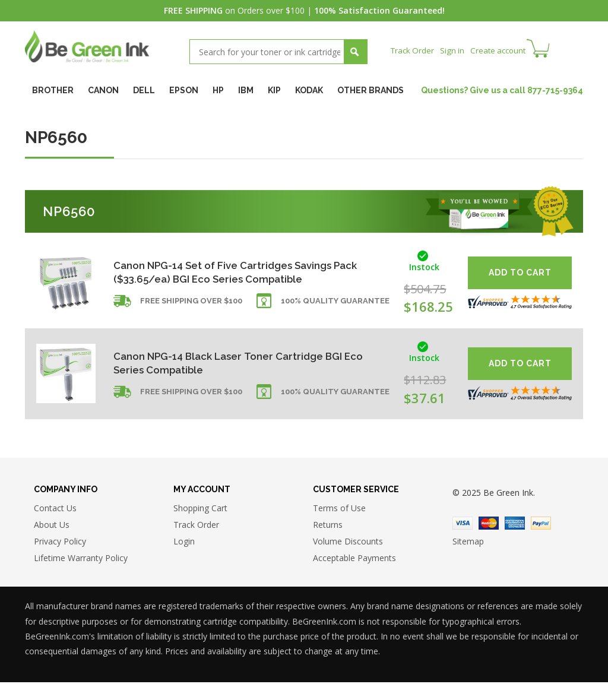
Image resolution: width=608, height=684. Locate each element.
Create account (502, 50)
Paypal (541, 524)
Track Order (413, 50)
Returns (328, 526)
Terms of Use (339, 509)
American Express (515, 524)
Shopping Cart (200, 509)
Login (184, 543)
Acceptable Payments (354, 559)
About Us (51, 526)
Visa (462, 524)
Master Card (489, 524)
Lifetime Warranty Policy (81, 559)
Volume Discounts (348, 543)
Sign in (454, 50)
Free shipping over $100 (191, 304)
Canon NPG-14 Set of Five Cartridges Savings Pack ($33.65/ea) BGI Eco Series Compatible (243, 272)
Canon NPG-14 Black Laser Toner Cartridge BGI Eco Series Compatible (234, 363)
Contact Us (55, 509)
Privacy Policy (60, 543)
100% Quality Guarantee (335, 304)
